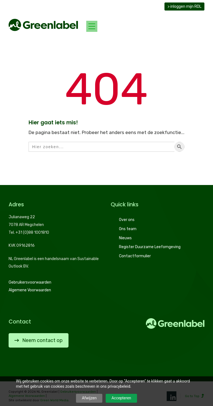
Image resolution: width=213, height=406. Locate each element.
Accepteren (121, 398)
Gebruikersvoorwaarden (30, 282)
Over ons (127, 219)
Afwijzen (89, 398)
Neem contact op (38, 340)
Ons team (127, 229)
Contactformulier (135, 256)
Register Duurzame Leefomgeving (150, 247)
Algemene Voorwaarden (30, 290)
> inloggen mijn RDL (184, 6)
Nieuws (125, 238)
